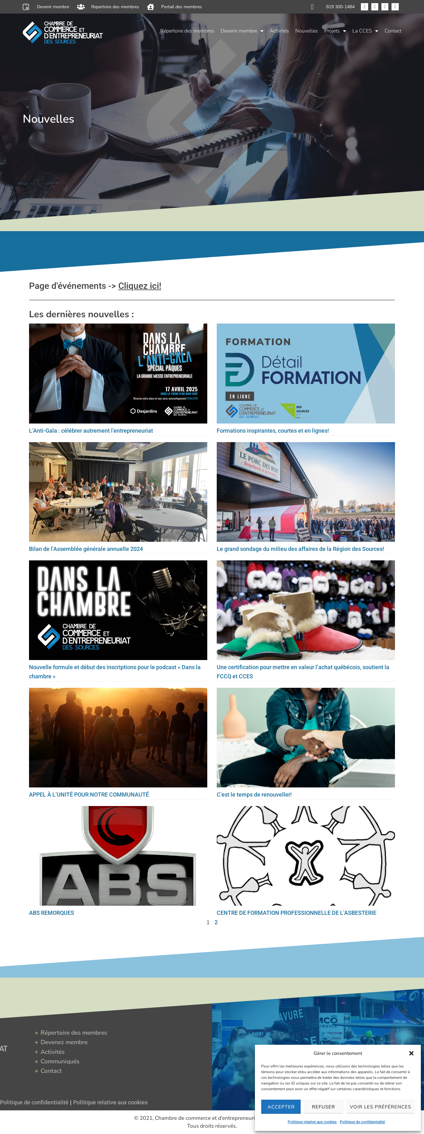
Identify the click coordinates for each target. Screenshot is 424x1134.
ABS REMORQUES (51, 912)
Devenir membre (242, 31)
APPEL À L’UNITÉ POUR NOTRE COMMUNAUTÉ (89, 794)
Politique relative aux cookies (312, 1122)
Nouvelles (306, 30)
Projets (335, 31)
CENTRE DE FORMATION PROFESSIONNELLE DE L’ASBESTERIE (296, 912)
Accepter (281, 1107)
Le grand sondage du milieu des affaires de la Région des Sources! (300, 549)
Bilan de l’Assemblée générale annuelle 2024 (86, 549)
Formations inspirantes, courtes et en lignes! (273, 430)
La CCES (365, 31)
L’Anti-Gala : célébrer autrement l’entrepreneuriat (91, 430)
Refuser (323, 1107)
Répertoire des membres (187, 30)
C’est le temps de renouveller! (254, 794)
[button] (411, 1053)
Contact (393, 30)
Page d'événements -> (95, 286)
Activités (279, 30)
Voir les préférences (380, 1107)
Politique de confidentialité (362, 1122)
